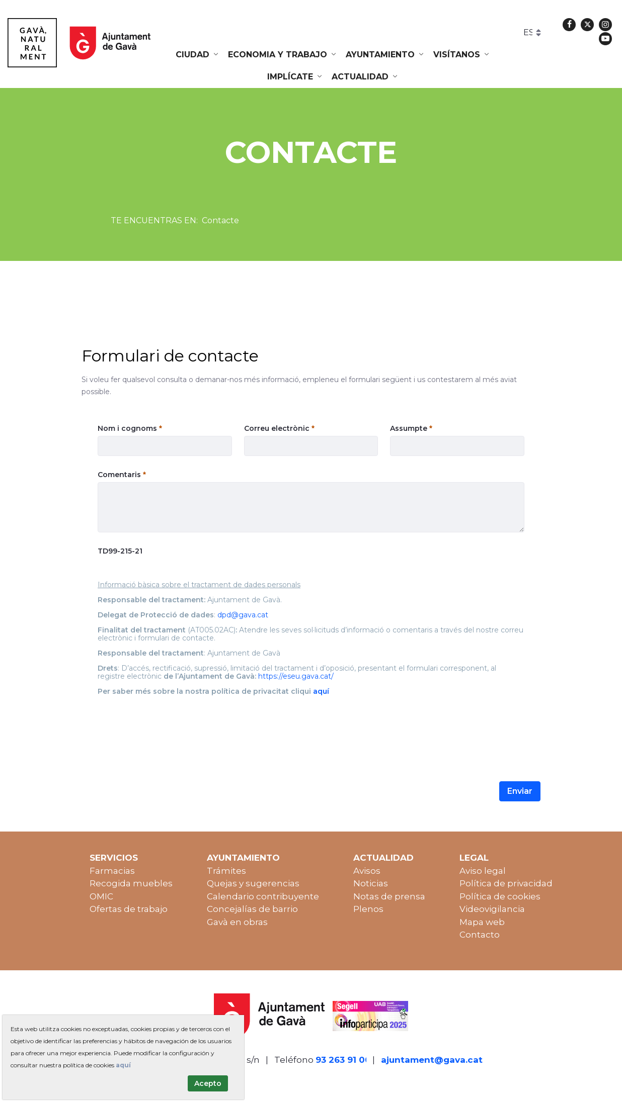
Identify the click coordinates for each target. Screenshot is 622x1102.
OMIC (101, 896)
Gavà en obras (237, 922)
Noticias (370, 883)
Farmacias (112, 871)
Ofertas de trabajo (129, 909)
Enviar (519, 791)
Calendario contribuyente (263, 896)
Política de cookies (499, 896)
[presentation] (174, 727)
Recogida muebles (131, 883)
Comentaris (122, 474)
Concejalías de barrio (252, 909)
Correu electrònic (279, 428)
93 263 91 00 (343, 1060)
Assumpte (411, 428)
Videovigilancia (492, 909)
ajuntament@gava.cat (432, 1060)
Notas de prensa (389, 896)
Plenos (368, 909)
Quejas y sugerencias (253, 883)
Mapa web (482, 922)
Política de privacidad (506, 883)
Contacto (479, 935)
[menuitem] (198, 55)
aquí (123, 1065)
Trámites (226, 871)
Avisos (366, 871)
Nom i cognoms (130, 428)
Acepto (207, 1083)
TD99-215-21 (120, 551)
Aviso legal (482, 871)
